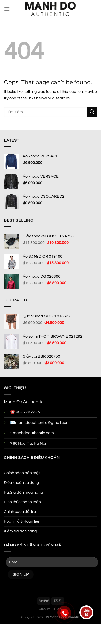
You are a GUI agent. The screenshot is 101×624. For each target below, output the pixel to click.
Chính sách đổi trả (20, 512)
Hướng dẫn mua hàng (23, 492)
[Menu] (7, 9)
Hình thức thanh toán (22, 502)
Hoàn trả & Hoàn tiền (22, 521)
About (44, 609)
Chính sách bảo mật (22, 473)
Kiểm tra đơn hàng (20, 531)
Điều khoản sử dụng (21, 483)
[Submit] (92, 112)
